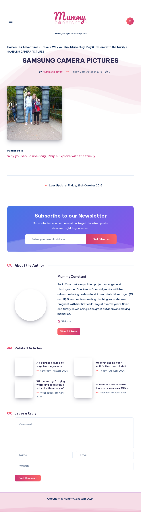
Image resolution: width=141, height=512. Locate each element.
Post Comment (28, 478)
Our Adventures (28, 47)
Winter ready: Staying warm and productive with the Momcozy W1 (50, 385)
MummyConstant (71, 276)
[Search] (130, 21)
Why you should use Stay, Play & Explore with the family (88, 47)
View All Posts (69, 331)
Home (11, 47)
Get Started (101, 239)
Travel (45, 47)
